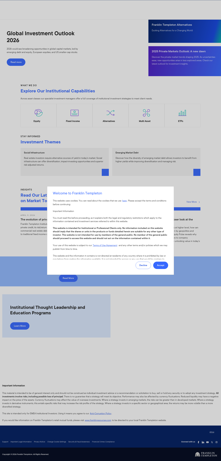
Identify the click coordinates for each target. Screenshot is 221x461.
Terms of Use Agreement (105, 245)
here (124, 200)
